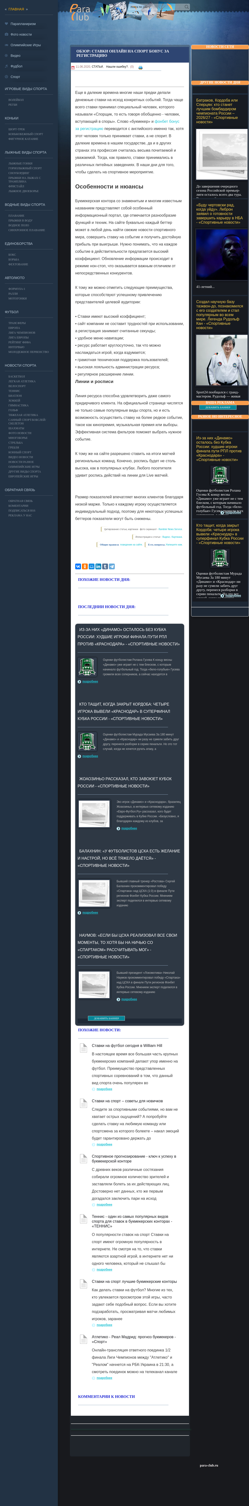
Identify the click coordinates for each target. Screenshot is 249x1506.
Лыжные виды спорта (26, 152)
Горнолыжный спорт (25, 168)
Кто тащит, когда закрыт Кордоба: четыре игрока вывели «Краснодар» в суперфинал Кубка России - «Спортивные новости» (219, 534)
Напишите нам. (174, 544)
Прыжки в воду (20, 220)
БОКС (12, 254)
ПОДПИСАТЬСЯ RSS (21, 510)
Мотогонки (17, 298)
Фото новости (19, 433)
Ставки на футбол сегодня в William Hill (127, 1046)
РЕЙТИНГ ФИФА (19, 342)
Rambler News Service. (171, 529)
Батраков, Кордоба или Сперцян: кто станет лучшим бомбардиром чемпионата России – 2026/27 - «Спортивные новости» (217, 111)
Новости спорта (20, 365)
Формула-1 (16, 289)
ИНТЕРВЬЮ (16, 347)
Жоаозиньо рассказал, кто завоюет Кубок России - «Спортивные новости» (125, 782)
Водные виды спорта (25, 205)
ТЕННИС (14, 391)
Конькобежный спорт (25, 134)
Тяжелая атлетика (23, 415)
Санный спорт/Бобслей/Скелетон (27, 421)
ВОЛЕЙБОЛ (16, 100)
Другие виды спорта (24, 471)
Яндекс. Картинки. (172, 537)
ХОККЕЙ (14, 400)
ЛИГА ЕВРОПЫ (18, 337)
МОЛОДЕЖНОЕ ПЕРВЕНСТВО (28, 352)
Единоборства (19, 244)
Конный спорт (19, 452)
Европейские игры (23, 476)
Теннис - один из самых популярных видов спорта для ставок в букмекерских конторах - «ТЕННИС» (132, 1221)
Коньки (11, 118)
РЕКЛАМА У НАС (20, 515)
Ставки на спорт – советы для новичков (127, 1101)
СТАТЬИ (97, 66)
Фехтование (18, 264)
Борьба (13, 259)
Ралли (13, 293)
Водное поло (18, 225)
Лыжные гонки (20, 163)
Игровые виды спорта (26, 89)
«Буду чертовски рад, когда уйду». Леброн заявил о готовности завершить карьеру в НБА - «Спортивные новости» (219, 213)
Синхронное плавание (26, 230)
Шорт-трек (16, 129)
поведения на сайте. (131, 544)
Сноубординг (18, 173)
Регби (12, 104)
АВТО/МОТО (15, 278)
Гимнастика (18, 405)
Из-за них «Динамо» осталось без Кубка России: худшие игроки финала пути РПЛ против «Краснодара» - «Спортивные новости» (219, 449)
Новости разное (21, 462)
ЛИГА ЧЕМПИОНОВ (21, 332)
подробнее (233, 512)
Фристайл (16, 186)
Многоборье (18, 438)
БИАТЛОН (15, 395)
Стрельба (15, 442)
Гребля (13, 447)
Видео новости (20, 457)
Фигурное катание (23, 139)
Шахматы (16, 428)
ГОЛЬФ (13, 410)
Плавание (16, 215)
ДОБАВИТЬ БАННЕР (217, 407)
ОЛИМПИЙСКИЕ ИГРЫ (24, 466)
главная (16, 9)
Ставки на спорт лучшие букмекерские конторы (134, 1281)
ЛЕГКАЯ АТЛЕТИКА (22, 381)
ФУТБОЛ (11, 312)
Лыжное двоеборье (23, 191)
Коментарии (18, 505)
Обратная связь (20, 490)
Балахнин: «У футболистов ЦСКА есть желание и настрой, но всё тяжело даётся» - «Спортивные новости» (129, 858)
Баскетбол (16, 376)
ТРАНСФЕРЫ (17, 323)
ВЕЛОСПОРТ (17, 386)
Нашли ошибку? (117, 66)
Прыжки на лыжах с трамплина (24, 179)
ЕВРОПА (14, 328)
